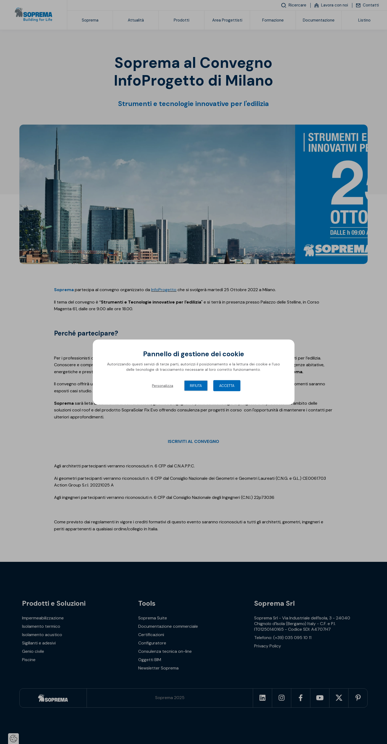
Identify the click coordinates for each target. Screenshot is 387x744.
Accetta (227, 385)
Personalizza (162, 385)
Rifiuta (196, 385)
